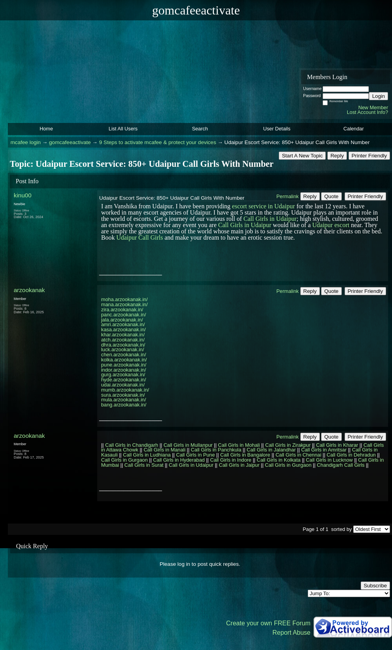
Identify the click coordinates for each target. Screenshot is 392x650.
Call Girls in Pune (195, 455)
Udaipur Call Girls (139, 237)
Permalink (287, 196)
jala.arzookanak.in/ (122, 320)
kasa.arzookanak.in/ (123, 329)
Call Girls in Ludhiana (147, 455)
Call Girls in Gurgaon (124, 460)
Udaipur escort (331, 225)
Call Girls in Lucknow (329, 460)
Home (46, 129)
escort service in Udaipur (263, 206)
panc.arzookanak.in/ (123, 315)
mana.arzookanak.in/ (124, 304)
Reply (337, 156)
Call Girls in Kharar (337, 445)
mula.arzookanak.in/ (123, 400)
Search (200, 129)
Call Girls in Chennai (298, 455)
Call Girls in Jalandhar (271, 450)
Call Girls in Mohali (239, 445)
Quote (331, 196)
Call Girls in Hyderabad (179, 460)
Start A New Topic (302, 156)
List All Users (123, 129)
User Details (276, 129)
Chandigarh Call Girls (341, 465)
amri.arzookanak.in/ (123, 324)
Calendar (353, 129)
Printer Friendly (369, 156)
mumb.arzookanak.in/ (125, 390)
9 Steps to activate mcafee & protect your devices (157, 142)
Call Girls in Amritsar (324, 450)
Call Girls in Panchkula (216, 450)
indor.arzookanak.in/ (123, 370)
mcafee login (26, 142)
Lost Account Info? (367, 112)
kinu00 (22, 195)
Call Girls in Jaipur (239, 465)
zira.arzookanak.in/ (122, 309)
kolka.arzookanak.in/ (124, 360)
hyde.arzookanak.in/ (123, 380)
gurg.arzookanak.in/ (123, 374)
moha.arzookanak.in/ (124, 299)
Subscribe (375, 586)
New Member (373, 107)
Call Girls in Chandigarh (131, 445)
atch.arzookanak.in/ (123, 340)
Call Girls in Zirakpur (288, 445)
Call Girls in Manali (164, 450)
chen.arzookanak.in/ (123, 355)
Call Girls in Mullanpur (187, 445)
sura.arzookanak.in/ (123, 395)
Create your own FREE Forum (268, 623)
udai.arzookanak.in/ (123, 385)
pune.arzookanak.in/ (123, 365)
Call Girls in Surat (143, 465)
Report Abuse (291, 632)
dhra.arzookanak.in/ (123, 345)
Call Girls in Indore (230, 460)
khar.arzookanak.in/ (123, 335)
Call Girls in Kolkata (279, 460)
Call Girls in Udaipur (270, 218)
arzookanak (29, 290)
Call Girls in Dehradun (351, 455)
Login (378, 96)
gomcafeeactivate (70, 142)
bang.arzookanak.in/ (123, 405)
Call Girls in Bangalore (245, 455)
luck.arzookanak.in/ (122, 349)
